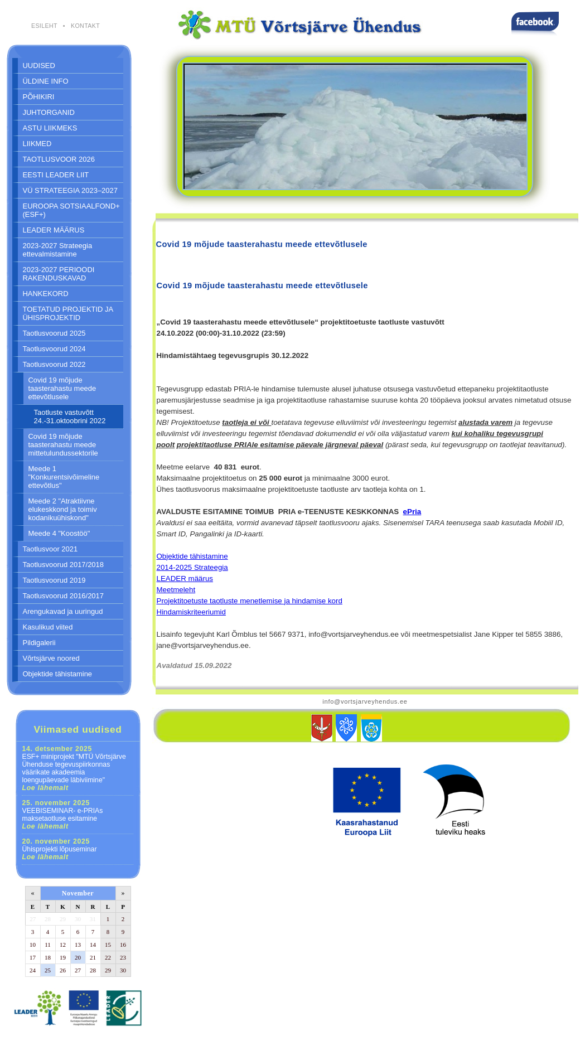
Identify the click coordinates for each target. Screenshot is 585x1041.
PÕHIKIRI (39, 97)
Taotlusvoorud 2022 (54, 364)
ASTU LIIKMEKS (50, 128)
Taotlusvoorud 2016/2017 (63, 596)
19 (63, 957)
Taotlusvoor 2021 (50, 549)
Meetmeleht (176, 589)
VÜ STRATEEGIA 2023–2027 (70, 190)
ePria (412, 511)
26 (63, 970)
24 (33, 970)
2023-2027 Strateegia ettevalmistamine (58, 249)
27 (33, 919)
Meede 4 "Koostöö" (59, 533)
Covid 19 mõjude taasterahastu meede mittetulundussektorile (63, 444)
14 (93, 944)
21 (93, 957)
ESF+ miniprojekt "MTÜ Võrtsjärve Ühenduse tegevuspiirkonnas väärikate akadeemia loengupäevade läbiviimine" (74, 768)
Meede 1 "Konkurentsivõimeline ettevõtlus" (64, 477)
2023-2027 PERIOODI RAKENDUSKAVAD (59, 273)
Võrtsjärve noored (51, 658)
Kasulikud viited (48, 627)
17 (33, 957)
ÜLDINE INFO (46, 81)
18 (48, 957)
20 (78, 957)
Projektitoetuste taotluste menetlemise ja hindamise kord (249, 601)
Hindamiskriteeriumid (191, 612)
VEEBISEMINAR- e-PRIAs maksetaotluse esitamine (62, 814)
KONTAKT (85, 25)
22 (108, 957)
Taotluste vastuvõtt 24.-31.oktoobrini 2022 (70, 416)
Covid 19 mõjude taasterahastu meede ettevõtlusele (62, 388)
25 (48, 970)
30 (78, 919)
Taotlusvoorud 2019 (54, 580)
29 (63, 919)
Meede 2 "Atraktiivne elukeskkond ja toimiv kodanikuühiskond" (62, 509)
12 (63, 944)
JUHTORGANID (49, 112)
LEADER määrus (185, 578)
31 (93, 919)
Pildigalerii (39, 642)
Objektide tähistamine (58, 674)
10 (33, 944)
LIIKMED (37, 143)
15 (108, 944)
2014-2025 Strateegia (192, 567)
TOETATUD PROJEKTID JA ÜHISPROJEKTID (68, 313)
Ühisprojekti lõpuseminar (59, 849)
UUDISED (39, 65)
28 (48, 919)
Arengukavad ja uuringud (63, 611)
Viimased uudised (77, 729)
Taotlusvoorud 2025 (54, 333)
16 (123, 944)
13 (78, 944)
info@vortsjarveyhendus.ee (364, 701)
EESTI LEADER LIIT (56, 175)
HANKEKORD (46, 293)
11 (48, 944)
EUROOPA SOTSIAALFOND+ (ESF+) (71, 210)
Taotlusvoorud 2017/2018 (63, 564)
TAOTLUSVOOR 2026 (59, 159)
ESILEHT (44, 25)
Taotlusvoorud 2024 (54, 349)
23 (123, 957)
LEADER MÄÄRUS (54, 230)
